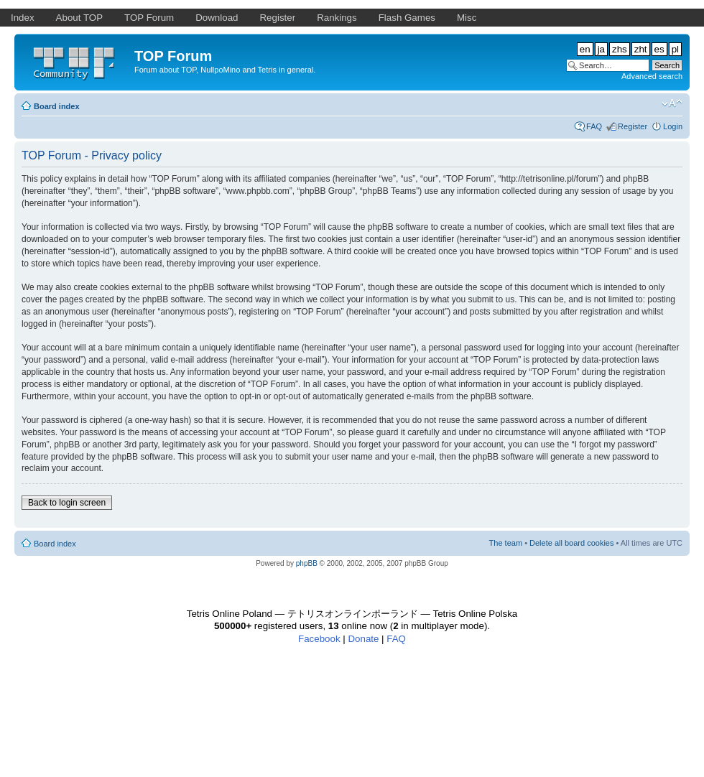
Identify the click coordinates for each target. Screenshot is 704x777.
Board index (57, 106)
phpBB (307, 563)
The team (505, 543)
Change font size (672, 103)
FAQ (594, 126)
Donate (363, 638)
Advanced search (651, 76)
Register (632, 126)
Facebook (319, 638)
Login (672, 126)
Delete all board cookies (571, 543)
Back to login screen (67, 503)
